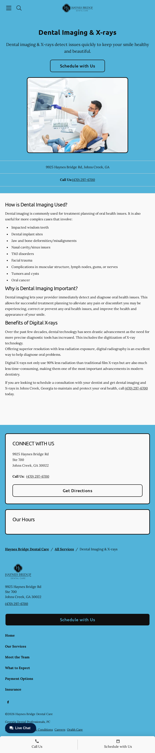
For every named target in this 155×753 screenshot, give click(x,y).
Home (10, 635)
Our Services (15, 646)
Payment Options (19, 678)
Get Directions (77, 490)
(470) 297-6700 (83, 180)
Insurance (13, 689)
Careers (59, 729)
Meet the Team (17, 657)
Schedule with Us (77, 66)
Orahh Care (75, 729)
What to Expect (17, 668)
